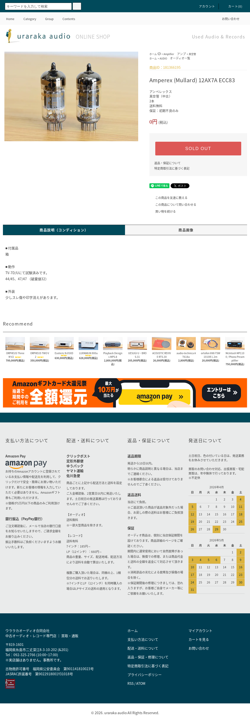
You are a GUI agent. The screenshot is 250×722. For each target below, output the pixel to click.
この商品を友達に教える (168, 198)
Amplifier (175, 54)
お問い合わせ (228, 19)
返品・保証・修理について (147, 656)
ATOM (140, 683)
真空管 (192, 54)
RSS (130, 683)
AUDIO (175, 58)
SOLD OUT (198, 148)
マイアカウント (200, 630)
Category (27, 19)
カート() (232, 6)
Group (46, 19)
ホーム (153, 54)
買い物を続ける (162, 211)
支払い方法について (142, 639)
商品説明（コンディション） (64, 229)
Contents (66, 19)
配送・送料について (142, 648)
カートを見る (198, 639)
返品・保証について (167, 163)
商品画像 (186, 229)
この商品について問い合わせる (172, 204)
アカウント (204, 6)
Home (10, 19)
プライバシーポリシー (144, 674)
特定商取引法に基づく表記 (171, 168)
